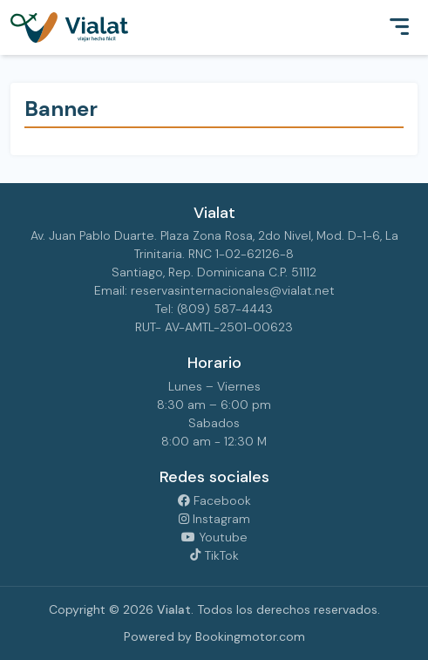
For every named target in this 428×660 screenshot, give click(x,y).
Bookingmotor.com (250, 636)
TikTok (214, 555)
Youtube (214, 537)
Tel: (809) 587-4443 (214, 308)
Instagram (214, 519)
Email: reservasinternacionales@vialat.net (214, 290)
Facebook (214, 500)
